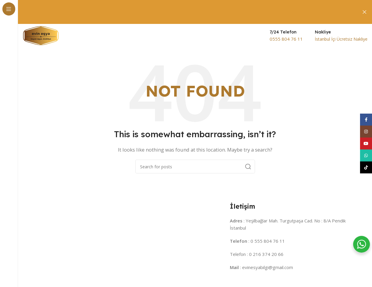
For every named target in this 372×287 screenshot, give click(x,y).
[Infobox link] (286, 35)
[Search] (195, 166)
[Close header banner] (364, 12)
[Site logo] (40, 35)
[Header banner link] (186, 12)
